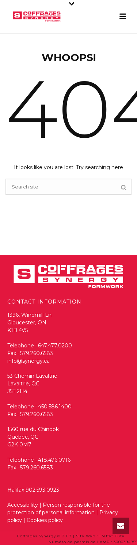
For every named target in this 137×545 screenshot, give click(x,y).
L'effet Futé (112, 536)
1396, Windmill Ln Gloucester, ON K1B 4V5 (29, 323)
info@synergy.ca (28, 361)
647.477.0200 (55, 345)
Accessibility (22, 505)
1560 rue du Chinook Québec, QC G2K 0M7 (33, 437)
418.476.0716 (54, 460)
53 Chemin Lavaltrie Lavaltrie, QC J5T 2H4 (32, 384)
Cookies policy (45, 520)
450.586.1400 (55, 406)
